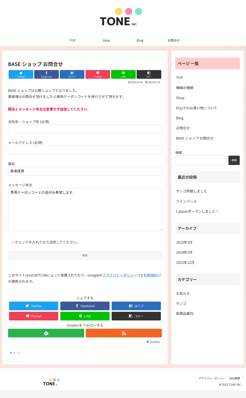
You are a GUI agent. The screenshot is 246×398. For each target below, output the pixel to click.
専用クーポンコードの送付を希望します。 (85, 213)
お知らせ (183, 293)
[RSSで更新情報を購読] (124, 340)
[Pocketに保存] (98, 74)
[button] (149, 74)
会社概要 (234, 386)
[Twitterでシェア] (21, 74)
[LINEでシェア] (123, 74)
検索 (178, 152)
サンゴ (181, 303)
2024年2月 (184, 252)
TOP (179, 77)
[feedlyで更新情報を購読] (46, 340)
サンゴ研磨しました (191, 190)
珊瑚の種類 (184, 87)
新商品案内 (184, 313)
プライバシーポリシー (121, 282)
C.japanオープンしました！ (197, 211)
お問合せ (183, 127)
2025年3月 (184, 242)
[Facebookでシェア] (46, 74)
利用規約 (152, 282)
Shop (180, 97)
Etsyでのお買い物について (196, 107)
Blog (180, 117)
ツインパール (186, 201)
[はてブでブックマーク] (72, 74)
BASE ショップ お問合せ (195, 137)
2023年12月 (185, 262)
